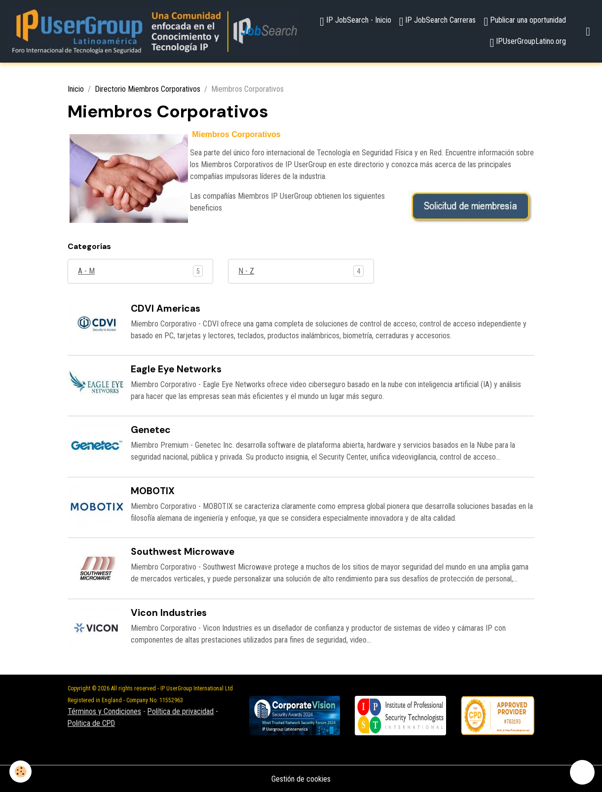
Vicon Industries (169, 612)
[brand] (154, 31)
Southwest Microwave (182, 551)
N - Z (246, 271)
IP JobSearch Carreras (437, 21)
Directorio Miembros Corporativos (147, 89)
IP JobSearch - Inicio (355, 21)
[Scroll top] (582, 772)
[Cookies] (21, 771)
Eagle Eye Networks (176, 369)
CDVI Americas (165, 308)
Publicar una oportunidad (525, 21)
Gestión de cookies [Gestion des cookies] (301, 778)
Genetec (151, 430)
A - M (86, 271)
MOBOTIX (153, 490)
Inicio (76, 89)
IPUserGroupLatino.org (527, 42)
